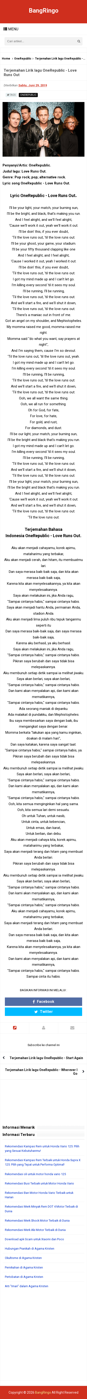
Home (6, 58)
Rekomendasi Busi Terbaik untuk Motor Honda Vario (39, 1183)
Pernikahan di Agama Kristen (24, 1267)
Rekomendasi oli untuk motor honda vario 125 (35, 1174)
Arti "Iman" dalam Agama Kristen (26, 1286)
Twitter (43, 1011)
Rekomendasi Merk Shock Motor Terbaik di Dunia (37, 1220)
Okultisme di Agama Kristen (23, 1258)
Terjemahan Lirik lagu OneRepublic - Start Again (46, 1058)
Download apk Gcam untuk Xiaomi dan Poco (34, 1239)
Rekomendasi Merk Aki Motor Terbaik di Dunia (35, 1230)
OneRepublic (22, 58)
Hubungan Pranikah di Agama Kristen (29, 1248)
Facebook (43, 1001)
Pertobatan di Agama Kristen (24, 1277)
